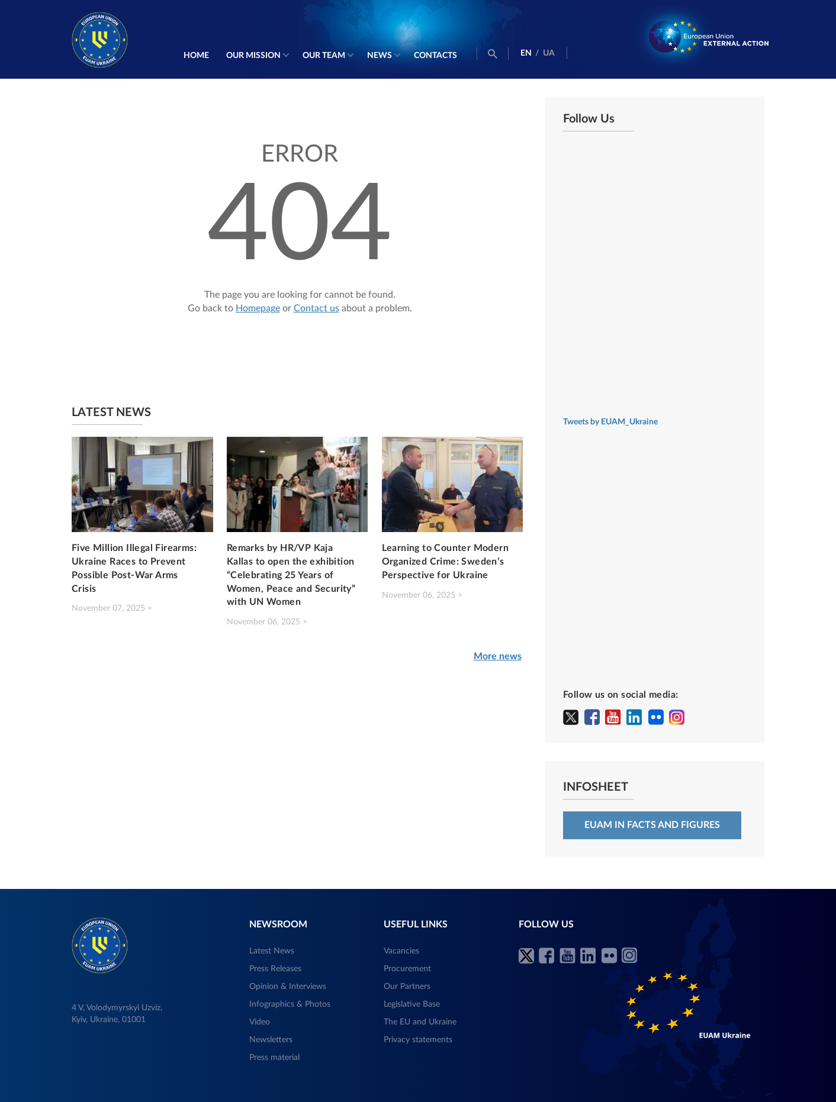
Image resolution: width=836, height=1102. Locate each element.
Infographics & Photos (289, 1004)
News (379, 55)
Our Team (324, 55)
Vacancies (401, 951)
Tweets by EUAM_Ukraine (610, 422)
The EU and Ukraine (420, 1022)
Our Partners (407, 986)
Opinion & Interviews (287, 986)
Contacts (435, 55)
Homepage (258, 308)
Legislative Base (412, 1004)
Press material (274, 1057)
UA (549, 53)
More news (498, 656)
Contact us (316, 308)
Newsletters (270, 1040)
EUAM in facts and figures (652, 825)
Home (196, 55)
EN (526, 53)
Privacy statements (418, 1040)
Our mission (253, 55)
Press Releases (275, 969)
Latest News (271, 951)
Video (259, 1022)
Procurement (407, 969)
